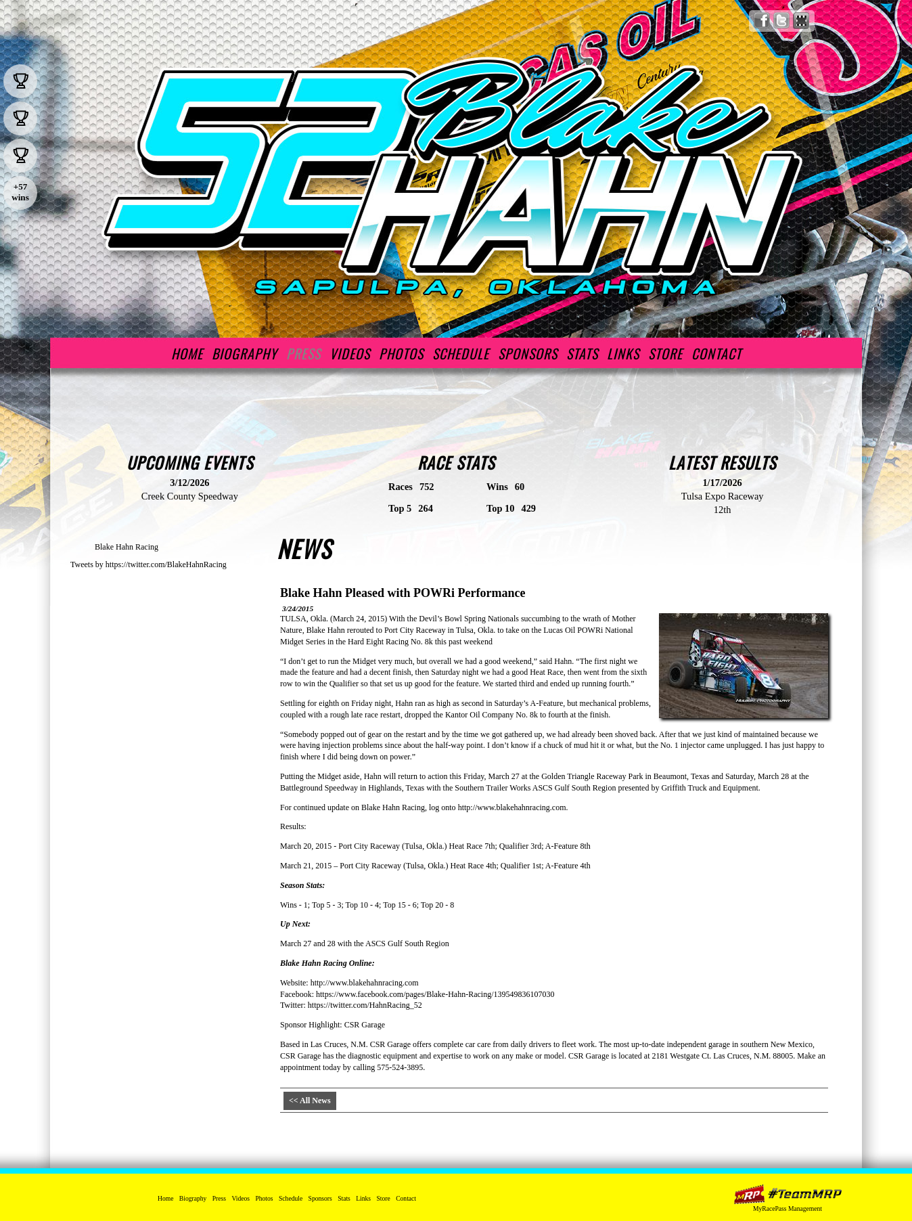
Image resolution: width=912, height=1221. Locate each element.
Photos (401, 353)
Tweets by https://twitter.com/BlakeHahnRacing (148, 564)
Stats (582, 353)
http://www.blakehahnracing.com (512, 807)
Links (623, 353)
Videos (349, 353)
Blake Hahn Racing (126, 547)
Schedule (460, 353)
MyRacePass (787, 1194)
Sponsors (527, 353)
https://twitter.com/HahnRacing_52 (365, 1005)
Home (187, 353)
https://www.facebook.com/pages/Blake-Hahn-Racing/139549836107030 (435, 994)
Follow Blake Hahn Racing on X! (781, 20)
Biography (244, 353)
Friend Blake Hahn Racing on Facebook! (762, 20)
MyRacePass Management (787, 1208)
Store (665, 353)
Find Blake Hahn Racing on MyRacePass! (801, 20)
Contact (716, 353)
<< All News (310, 1100)
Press (303, 353)
